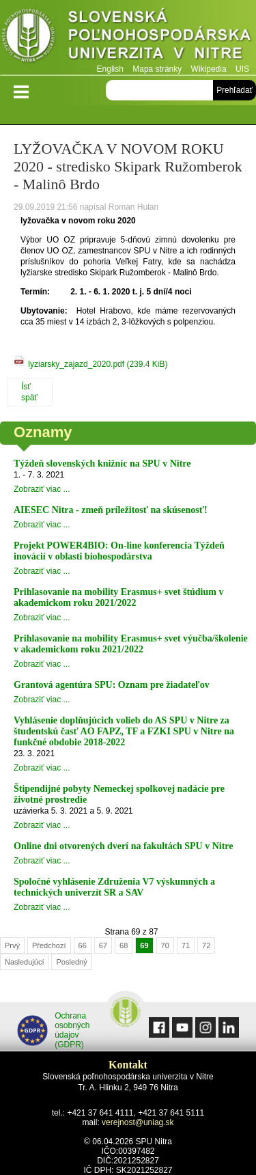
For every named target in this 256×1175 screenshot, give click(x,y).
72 (206, 945)
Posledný (71, 962)
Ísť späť (29, 392)
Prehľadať (234, 90)
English (110, 69)
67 (103, 945)
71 (186, 945)
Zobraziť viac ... (42, 489)
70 (165, 945)
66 (83, 945)
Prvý (12, 945)
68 (123, 945)
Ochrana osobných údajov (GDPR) (53, 1030)
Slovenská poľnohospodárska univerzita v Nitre (128, 37)
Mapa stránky (157, 69)
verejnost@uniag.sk (138, 1122)
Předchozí (49, 945)
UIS (242, 69)
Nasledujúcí (24, 962)
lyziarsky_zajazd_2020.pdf (97, 364)
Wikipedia (209, 69)
